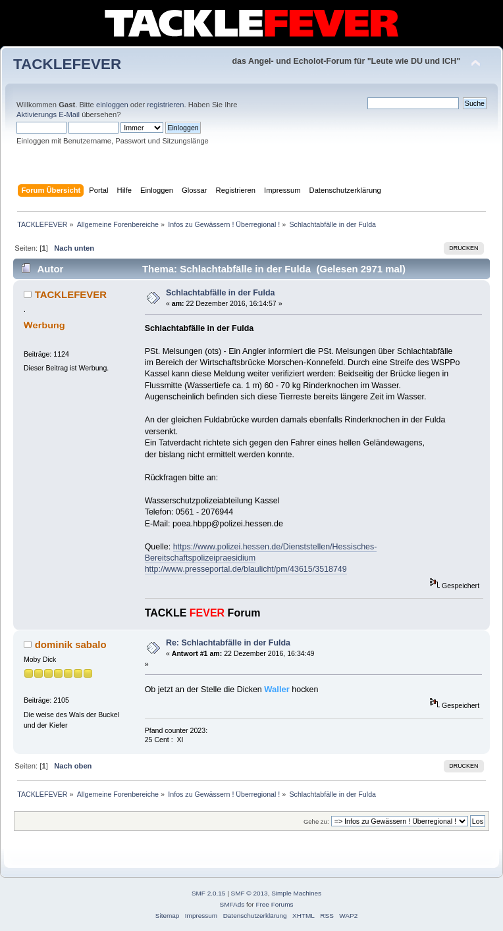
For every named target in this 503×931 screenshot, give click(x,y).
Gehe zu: (316, 821)
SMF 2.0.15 (209, 893)
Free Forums (274, 904)
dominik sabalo (71, 644)
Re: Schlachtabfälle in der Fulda (228, 642)
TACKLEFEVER (67, 64)
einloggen (112, 105)
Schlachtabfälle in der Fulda (220, 292)
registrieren (165, 105)
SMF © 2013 (249, 893)
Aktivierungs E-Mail (48, 114)
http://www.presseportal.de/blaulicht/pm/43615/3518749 (246, 569)
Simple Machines (296, 893)
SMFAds (232, 904)
